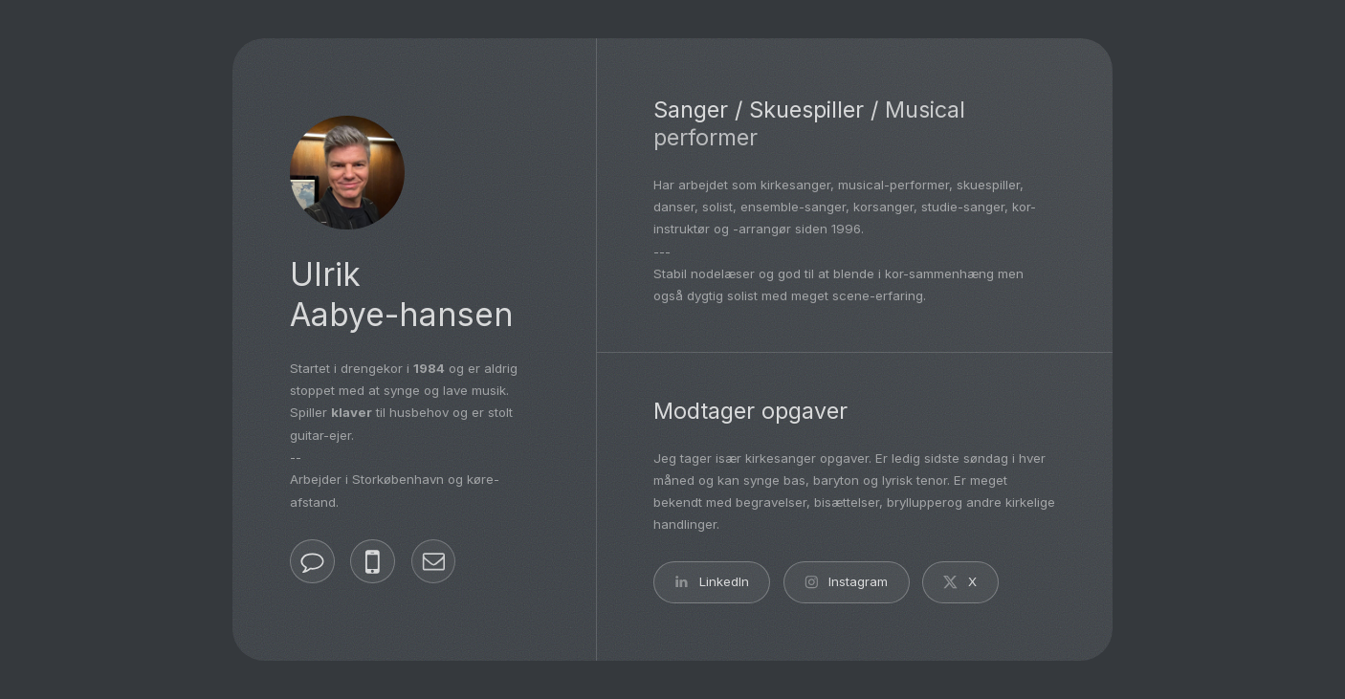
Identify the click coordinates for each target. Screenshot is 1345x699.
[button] (312, 561)
